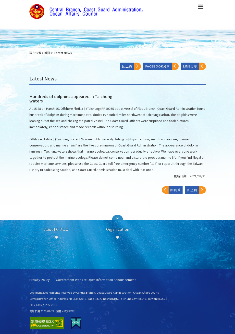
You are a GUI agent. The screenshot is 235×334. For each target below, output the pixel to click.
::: (26, 55)
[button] (117, 217)
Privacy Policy (39, 280)
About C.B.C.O (56, 229)
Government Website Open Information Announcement (96, 280)
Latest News (63, 53)
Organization (117, 229)
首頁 (47, 53)
